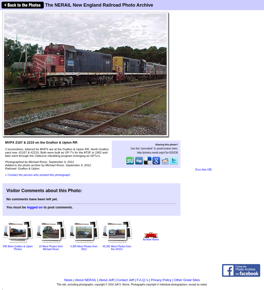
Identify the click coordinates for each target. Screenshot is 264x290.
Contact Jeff (125, 280)
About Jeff (106, 280)
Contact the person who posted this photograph (39, 174)
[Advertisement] (203, 89)
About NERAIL (85, 280)
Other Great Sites (187, 280)
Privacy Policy (161, 280)
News (68, 280)
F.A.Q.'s (142, 280)
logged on (35, 207)
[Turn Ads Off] (203, 169)
